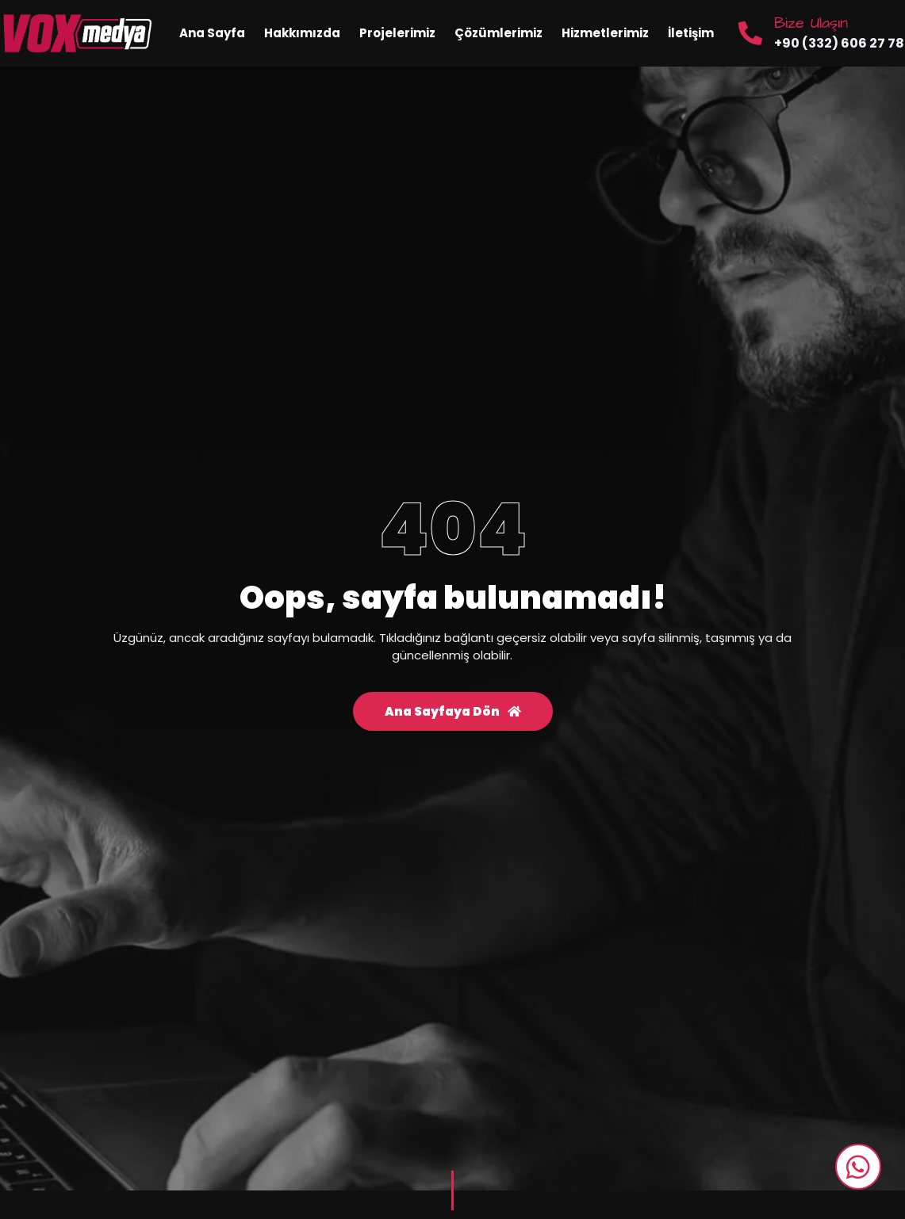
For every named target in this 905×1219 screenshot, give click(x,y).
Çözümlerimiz (498, 33)
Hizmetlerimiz (605, 33)
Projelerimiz (397, 33)
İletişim (691, 33)
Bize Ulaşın (811, 23)
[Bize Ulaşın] (750, 33)
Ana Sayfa (212, 33)
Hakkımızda (302, 33)
